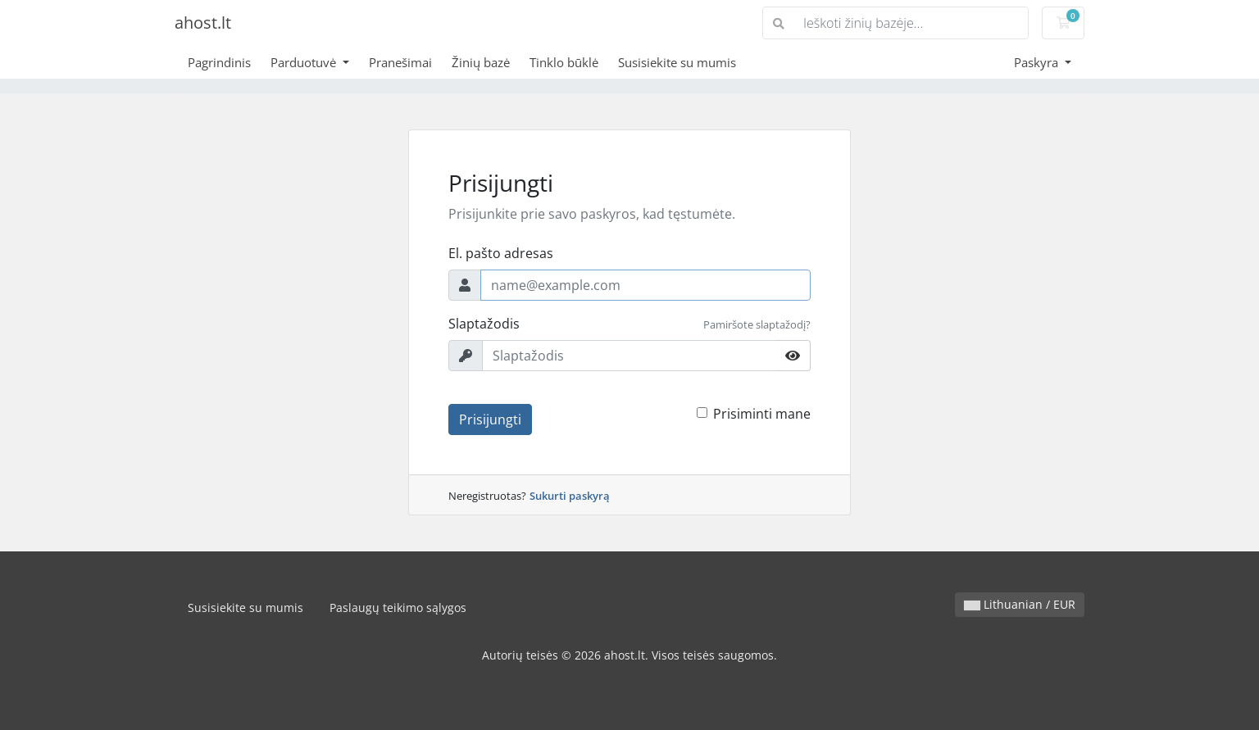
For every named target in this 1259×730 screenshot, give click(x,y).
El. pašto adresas (500, 253)
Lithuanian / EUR (1019, 604)
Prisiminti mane (762, 414)
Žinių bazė (481, 62)
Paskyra (1037, 62)
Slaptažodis (484, 324)
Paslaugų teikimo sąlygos (398, 607)
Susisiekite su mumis (677, 62)
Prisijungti (490, 419)
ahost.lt (203, 22)
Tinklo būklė (564, 62)
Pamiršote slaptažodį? (757, 324)
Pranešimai (400, 62)
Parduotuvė (304, 62)
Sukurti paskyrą (570, 495)
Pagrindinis (219, 62)
